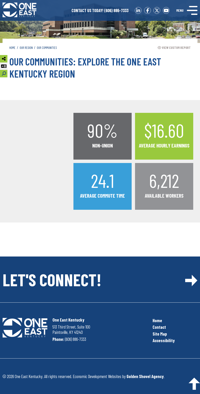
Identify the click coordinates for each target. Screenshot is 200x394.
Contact (159, 327)
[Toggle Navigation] (186, 10)
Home (157, 320)
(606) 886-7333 (100, 10)
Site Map (160, 333)
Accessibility (164, 340)
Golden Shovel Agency (145, 376)
